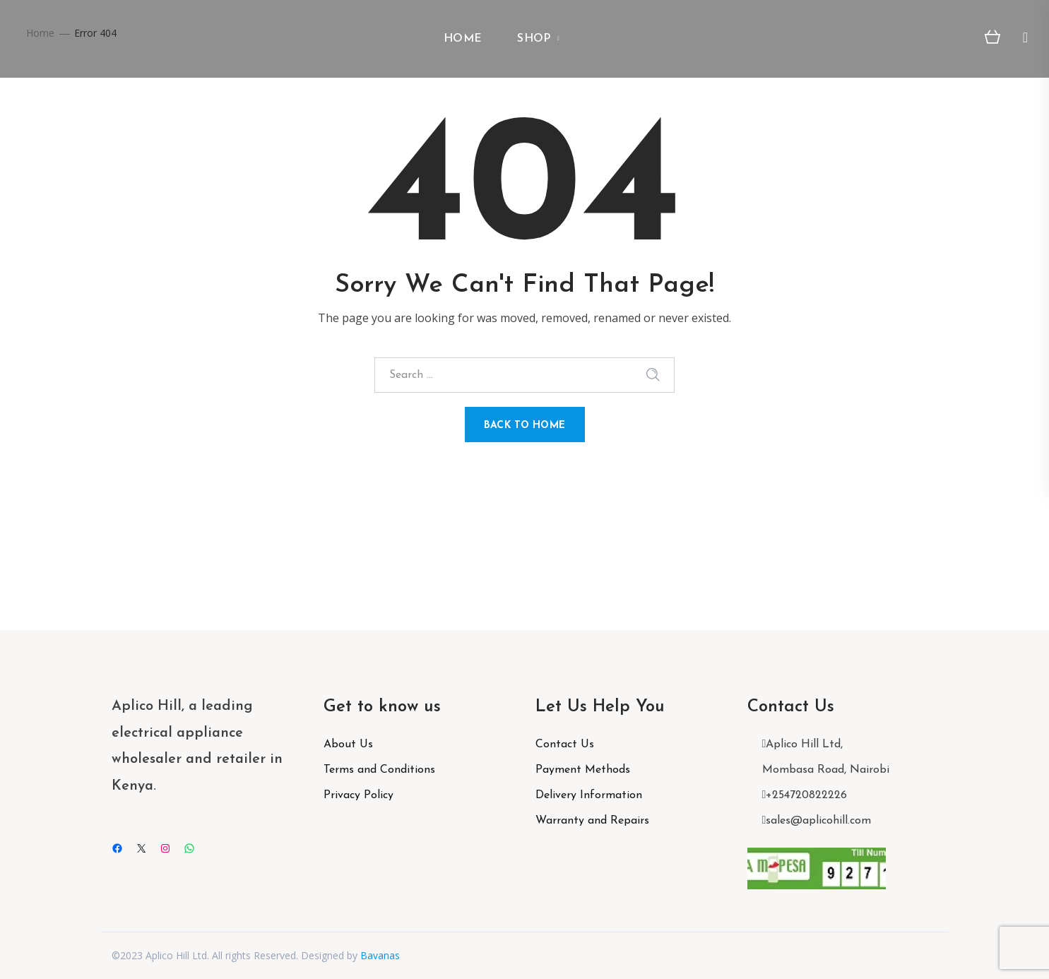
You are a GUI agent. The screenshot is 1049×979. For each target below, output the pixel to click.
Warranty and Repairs (592, 820)
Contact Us (564, 744)
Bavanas (380, 955)
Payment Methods (582, 770)
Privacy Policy (358, 795)
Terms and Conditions (379, 770)
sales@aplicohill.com (818, 820)
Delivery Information (588, 795)
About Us (348, 744)
